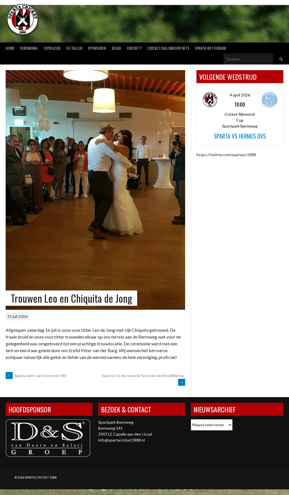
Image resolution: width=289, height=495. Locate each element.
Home (10, 48)
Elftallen (74, 48)
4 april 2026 (240, 94)
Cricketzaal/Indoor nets (168, 48)
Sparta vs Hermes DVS (240, 136)
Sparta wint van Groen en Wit (36, 375)
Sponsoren (97, 48)
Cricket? (134, 48)
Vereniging (29, 48)
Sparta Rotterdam (210, 48)
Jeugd (116, 48)
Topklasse (52, 48)
